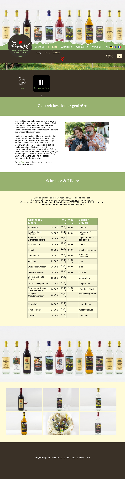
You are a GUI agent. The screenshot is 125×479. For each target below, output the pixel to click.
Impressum (51, 458)
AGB (60, 458)
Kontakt (109, 47)
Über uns (39, 47)
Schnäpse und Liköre (52, 53)
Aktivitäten (66, 47)
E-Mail (80, 458)
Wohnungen (82, 47)
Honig (38, 53)
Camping (96, 47)
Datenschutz (69, 458)
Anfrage (22, 162)
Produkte (52, 47)
